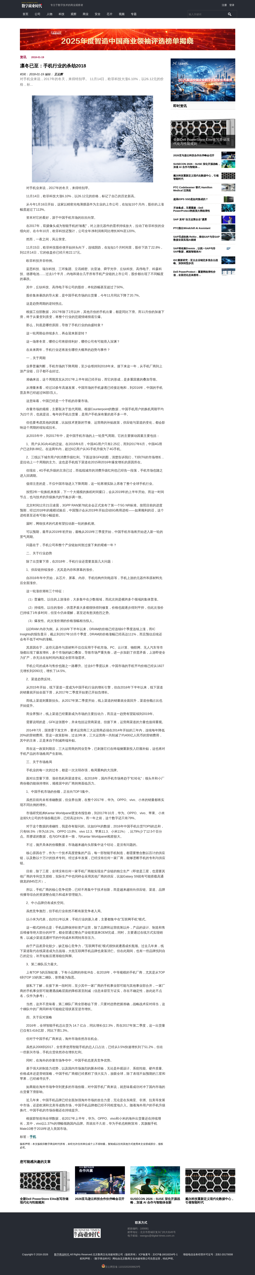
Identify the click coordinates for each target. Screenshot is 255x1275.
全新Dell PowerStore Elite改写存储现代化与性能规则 (44, 1200)
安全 (97, 14)
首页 (25, 14)
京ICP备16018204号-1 (165, 1254)
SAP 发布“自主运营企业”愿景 (190, 219)
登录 (231, 5)
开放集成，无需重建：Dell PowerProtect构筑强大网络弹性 (191, 209)
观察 (73, 14)
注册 (224, 5)
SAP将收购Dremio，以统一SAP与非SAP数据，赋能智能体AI (194, 250)
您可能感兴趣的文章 (35, 1162)
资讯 (23, 57)
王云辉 (58, 74)
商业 (85, 14)
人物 (49, 14)
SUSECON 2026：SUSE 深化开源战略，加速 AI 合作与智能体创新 (155, 1200)
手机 (33, 1137)
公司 (37, 14)
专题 (134, 14)
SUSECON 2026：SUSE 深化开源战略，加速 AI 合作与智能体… (196, 165)
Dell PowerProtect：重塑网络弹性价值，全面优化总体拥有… (194, 273)
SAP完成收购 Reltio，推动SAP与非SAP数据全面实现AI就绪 (196, 238)
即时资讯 (180, 106)
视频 (122, 14)
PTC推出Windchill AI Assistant (191, 228)
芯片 (110, 14)
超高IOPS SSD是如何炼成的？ (190, 199)
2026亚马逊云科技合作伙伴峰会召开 (193, 155)
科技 (61, 14)
